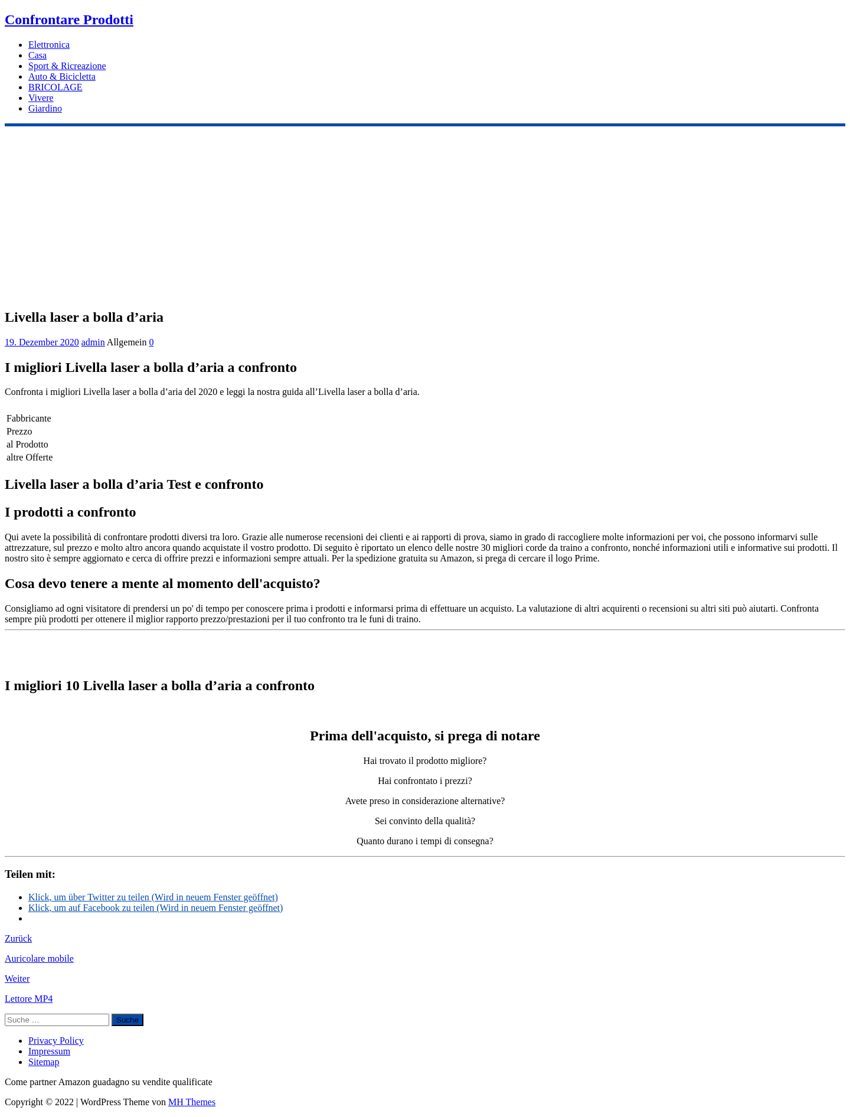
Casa (37, 55)
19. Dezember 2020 (42, 342)
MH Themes (191, 1102)
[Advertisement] (425, 215)
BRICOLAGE (55, 87)
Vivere (41, 98)
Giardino (45, 108)
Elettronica (49, 45)
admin (93, 342)
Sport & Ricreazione (67, 66)
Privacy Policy (56, 1041)
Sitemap (43, 1062)
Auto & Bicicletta (62, 76)
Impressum (49, 1051)
